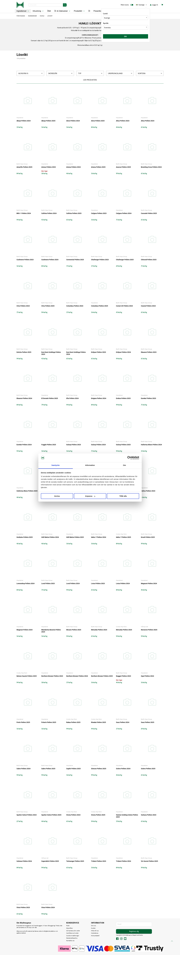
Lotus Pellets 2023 (98, 583)
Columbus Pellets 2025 (99, 306)
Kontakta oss (70, 940)
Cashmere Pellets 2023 (25, 260)
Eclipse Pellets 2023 (98, 352)
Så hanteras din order (73, 931)
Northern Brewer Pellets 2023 (52, 676)
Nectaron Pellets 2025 (149, 630)
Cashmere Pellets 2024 (49, 260)
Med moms (127, 5)
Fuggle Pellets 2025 (48, 445)
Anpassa (90, 496)
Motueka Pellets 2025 (124, 630)
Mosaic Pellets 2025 (73, 630)
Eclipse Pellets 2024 (123, 352)
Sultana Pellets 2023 (148, 815)
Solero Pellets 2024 (123, 769)
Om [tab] (124, 465)
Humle (42, 16)
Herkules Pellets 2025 (25, 537)
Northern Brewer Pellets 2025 (102, 676)
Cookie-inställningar (72, 935)
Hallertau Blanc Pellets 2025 (27, 491)
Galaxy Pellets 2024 (98, 445)
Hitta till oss (95, 931)
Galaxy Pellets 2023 (73, 445)
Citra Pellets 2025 (47, 306)
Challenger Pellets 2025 (125, 260)
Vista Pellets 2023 (23, 907)
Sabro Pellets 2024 (23, 769)
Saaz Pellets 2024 (122, 722)
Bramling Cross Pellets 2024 (151, 167)
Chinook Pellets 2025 (148, 260)
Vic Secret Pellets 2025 (149, 861)
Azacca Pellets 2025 (123, 167)
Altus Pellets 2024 (147, 121)
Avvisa (57, 496)
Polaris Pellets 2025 (48, 722)
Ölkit (49, 11)
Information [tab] (90, 465)
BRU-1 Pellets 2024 (24, 213)
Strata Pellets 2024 (73, 815)
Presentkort (98, 11)
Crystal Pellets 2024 (148, 306)
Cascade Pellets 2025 (149, 213)
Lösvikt (49, 16)
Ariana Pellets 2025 (98, 167)
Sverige (141, 5)
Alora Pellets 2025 (98, 121)
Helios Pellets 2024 (148, 491)
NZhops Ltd (144, 626)
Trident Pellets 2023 (98, 861)
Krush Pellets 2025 (148, 537)
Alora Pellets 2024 (73, 121)
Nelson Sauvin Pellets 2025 (27, 676)
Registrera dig (134, 931)
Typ (90, 73)
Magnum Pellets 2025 (25, 630)
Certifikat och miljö (72, 933)
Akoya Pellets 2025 (48, 121)
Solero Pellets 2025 (148, 769)
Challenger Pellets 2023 (100, 260)
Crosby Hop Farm (121, 534)
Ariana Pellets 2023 (48, 167)
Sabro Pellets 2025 (48, 769)
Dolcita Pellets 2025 (24, 352)
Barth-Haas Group (22, 164)
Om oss (93, 925)
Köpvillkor (69, 928)
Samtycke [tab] (55, 465)
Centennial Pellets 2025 (75, 260)
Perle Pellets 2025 (23, 722)
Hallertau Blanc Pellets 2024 (151, 445)
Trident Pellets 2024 (123, 861)
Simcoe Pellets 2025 (98, 769)
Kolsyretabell (95, 935)
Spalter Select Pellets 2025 (51, 815)
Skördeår (60, 73)
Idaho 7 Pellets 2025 (123, 537)
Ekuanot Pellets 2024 (24, 398)
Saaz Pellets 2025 (147, 722)
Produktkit (79, 11)
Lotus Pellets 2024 (123, 583)
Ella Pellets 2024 (72, 398)
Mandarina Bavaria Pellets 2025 (51, 631)
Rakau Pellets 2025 (73, 722)
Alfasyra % (30, 73)
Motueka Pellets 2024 (99, 630)
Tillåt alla (123, 496)
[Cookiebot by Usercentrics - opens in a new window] (129, 457)
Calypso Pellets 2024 (123, 213)
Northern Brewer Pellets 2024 (77, 676)
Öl (89, 11)
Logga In (154, 5)
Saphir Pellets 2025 (73, 769)
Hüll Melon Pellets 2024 (50, 537)
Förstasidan (21, 16)
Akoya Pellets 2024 (24, 121)
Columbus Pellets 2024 (74, 306)
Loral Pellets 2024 (73, 583)
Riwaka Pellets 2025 (98, 722)
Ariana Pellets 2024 (73, 167)
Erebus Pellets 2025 (123, 398)
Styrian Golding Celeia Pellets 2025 (127, 816)
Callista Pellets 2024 (49, 213)
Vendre (141, 935)
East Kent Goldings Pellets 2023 (51, 353)
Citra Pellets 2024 (23, 306)
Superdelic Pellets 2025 (50, 861)
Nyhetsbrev (94, 933)
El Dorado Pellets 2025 (49, 398)
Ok (125, 36)
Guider (93, 928)
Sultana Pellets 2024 (24, 861)
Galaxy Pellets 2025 (123, 445)
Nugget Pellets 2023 (123, 676)
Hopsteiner (20, 117)
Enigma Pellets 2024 (98, 398)
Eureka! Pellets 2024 (24, 445)
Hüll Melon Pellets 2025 (75, 537)
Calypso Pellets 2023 (98, 213)
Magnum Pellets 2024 (149, 583)
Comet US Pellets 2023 (124, 306)
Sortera (150, 73)
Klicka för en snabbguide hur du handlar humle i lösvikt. (90, 30)
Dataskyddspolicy (72, 938)
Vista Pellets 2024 (48, 907)
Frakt (67, 925)
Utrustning (38, 11)
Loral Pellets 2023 (48, 583)
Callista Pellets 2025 (73, 213)
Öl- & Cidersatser (62, 11)
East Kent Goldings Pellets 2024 (76, 353)
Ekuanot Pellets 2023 (148, 352)
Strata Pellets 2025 (98, 815)
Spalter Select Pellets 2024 (27, 815)
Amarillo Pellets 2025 (24, 167)
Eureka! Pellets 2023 (148, 398)
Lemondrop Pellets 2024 (25, 583)
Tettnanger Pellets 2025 (75, 861)
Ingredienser (23, 11)
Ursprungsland (120, 73)
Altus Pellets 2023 (122, 121)
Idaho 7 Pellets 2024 (98, 537)
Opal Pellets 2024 (147, 676)
